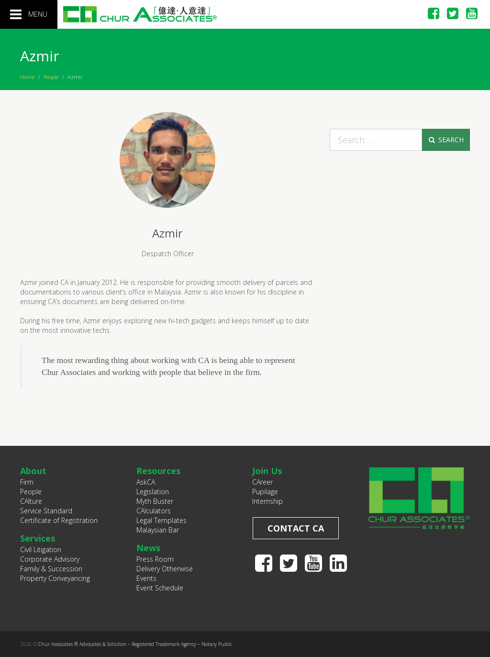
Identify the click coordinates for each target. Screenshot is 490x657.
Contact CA (295, 528)
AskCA (145, 482)
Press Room (155, 559)
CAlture (31, 501)
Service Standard (46, 510)
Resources (158, 470)
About (33, 470)
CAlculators (153, 510)
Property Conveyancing (55, 578)
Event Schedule (159, 587)
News (148, 548)
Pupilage (265, 491)
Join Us (267, 470)
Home (27, 76)
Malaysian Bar (157, 529)
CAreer (262, 482)
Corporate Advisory (49, 559)
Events (146, 578)
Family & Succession (51, 568)
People (51, 76)
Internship (267, 501)
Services (37, 538)
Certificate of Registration (59, 520)
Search (446, 139)
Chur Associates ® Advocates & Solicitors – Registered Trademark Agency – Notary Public (135, 644)
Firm (26, 482)
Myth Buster (154, 501)
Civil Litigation (40, 549)
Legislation (152, 491)
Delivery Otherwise (164, 568)
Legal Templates (161, 520)
